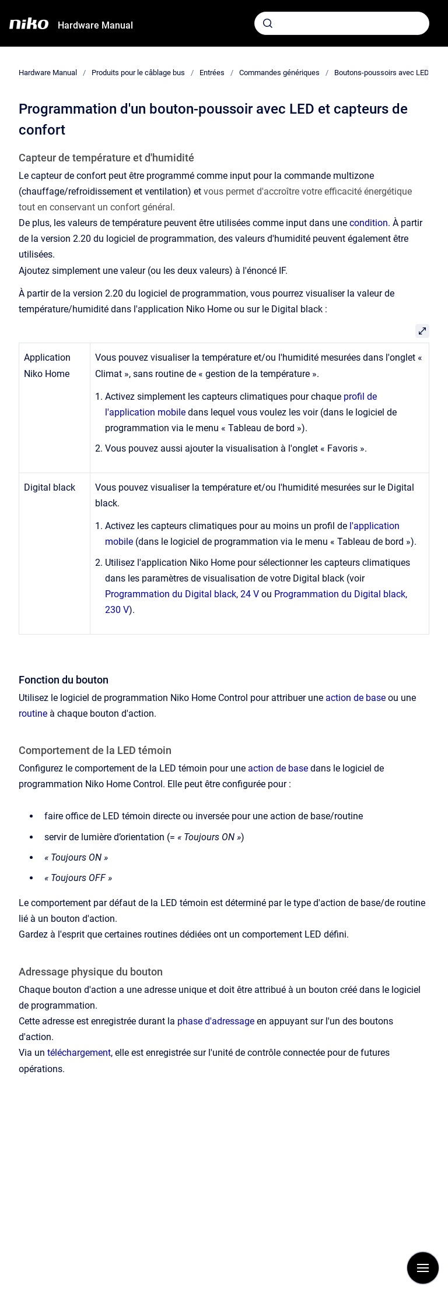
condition (368, 222)
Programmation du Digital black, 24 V (182, 594)
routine (33, 713)
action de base (356, 697)
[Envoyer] (267, 23)
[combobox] (342, 23)
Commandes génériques (279, 72)
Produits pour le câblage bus (138, 72)
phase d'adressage (215, 1021)
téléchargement (79, 1052)
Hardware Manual (95, 25)
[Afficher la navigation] (423, 1268)
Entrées (212, 72)
